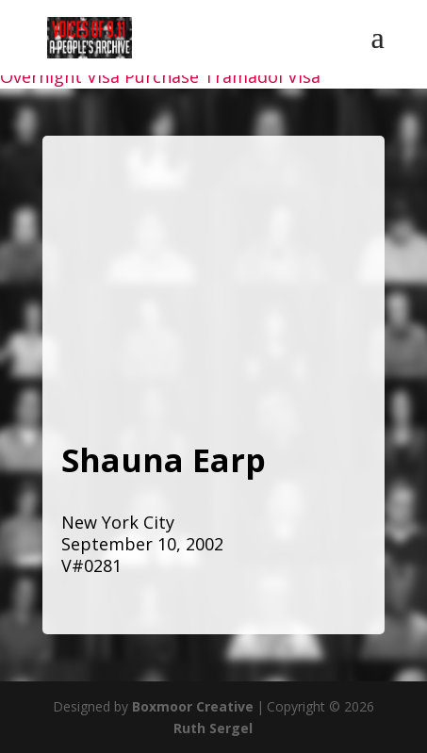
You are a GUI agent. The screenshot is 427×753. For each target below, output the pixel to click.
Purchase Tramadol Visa (222, 76)
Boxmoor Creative (193, 706)
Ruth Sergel (213, 728)
